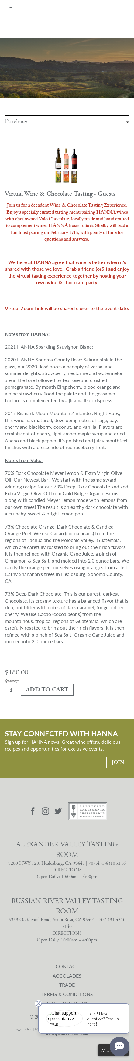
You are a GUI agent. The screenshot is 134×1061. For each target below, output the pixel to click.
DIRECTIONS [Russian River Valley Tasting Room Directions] (67, 933)
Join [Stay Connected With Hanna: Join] (118, 762)
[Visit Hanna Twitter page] (58, 811)
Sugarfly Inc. (23, 1029)
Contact (67, 966)
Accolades (67, 975)
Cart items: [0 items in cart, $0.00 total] (127, 7)
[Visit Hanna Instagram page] (46, 811)
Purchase (16, 122)
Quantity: (12, 681)
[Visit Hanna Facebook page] (32, 811)
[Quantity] (11, 689)
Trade (67, 984)
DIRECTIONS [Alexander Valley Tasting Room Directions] (67, 870)
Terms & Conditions (67, 994)
